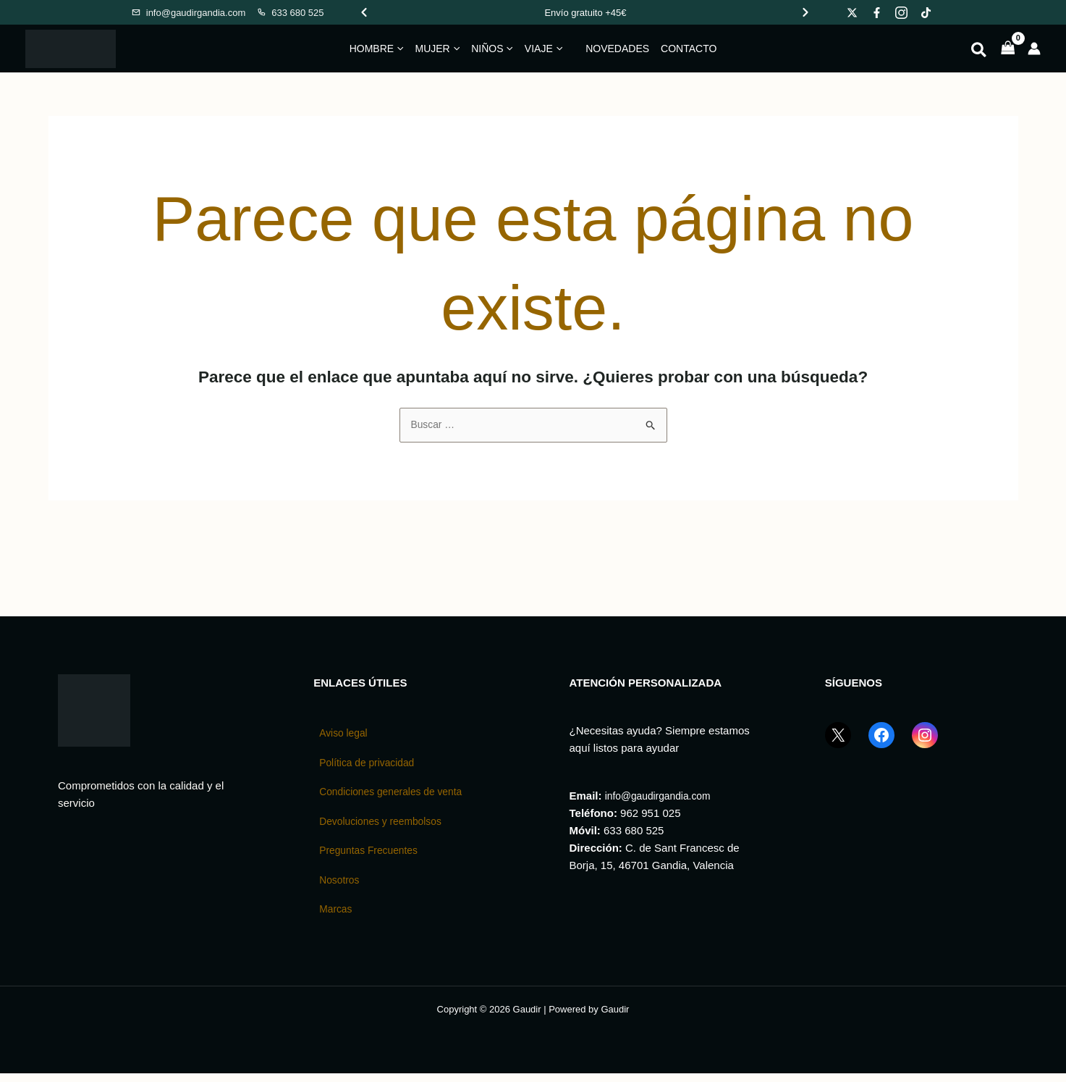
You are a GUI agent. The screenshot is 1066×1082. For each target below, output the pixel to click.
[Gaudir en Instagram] (901, 12)
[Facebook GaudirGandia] (881, 745)
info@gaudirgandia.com (662, 797)
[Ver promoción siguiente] (805, 12)
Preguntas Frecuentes (372, 857)
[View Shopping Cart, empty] (1008, 49)
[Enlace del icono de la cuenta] (1034, 48)
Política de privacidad (371, 766)
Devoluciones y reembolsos (385, 827)
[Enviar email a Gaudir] (188, 12)
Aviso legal (345, 735)
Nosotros (341, 887)
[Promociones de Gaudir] (586, 12)
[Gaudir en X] (851, 12)
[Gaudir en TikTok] (925, 12)
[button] (398, 48)
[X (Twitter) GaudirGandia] (838, 745)
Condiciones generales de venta (396, 796)
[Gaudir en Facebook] (876, 12)
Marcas (337, 918)
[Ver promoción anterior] (364, 12)
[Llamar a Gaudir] (289, 12)
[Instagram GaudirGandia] (925, 745)
